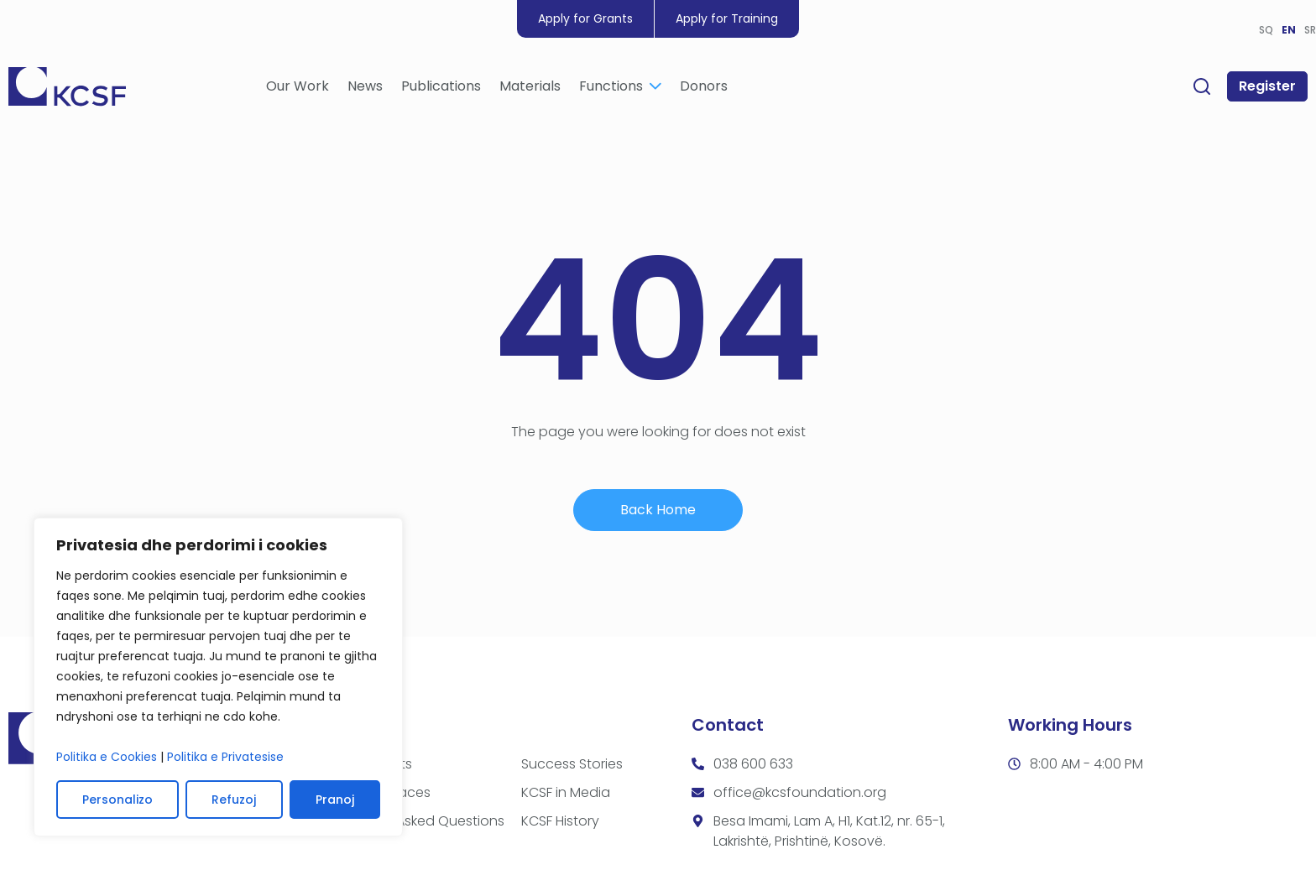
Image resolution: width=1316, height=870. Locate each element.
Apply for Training (727, 18)
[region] (218, 677)
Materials (530, 86)
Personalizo (117, 799)
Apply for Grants (585, 18)
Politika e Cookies (106, 756)
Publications (441, 86)
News (365, 86)
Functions (620, 86)
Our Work (297, 86)
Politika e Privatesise (225, 756)
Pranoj (335, 799)
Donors (704, 86)
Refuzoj (234, 799)
